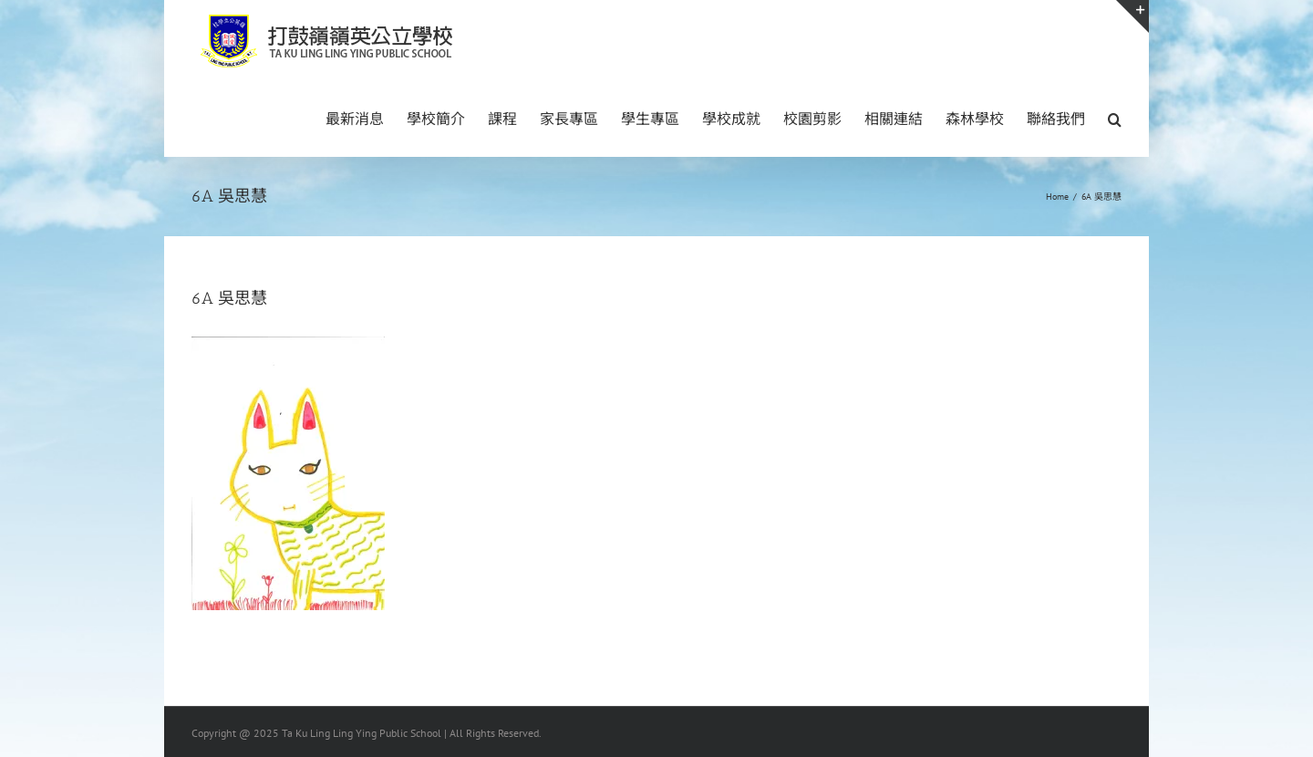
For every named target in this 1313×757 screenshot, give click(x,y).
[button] (1115, 117)
